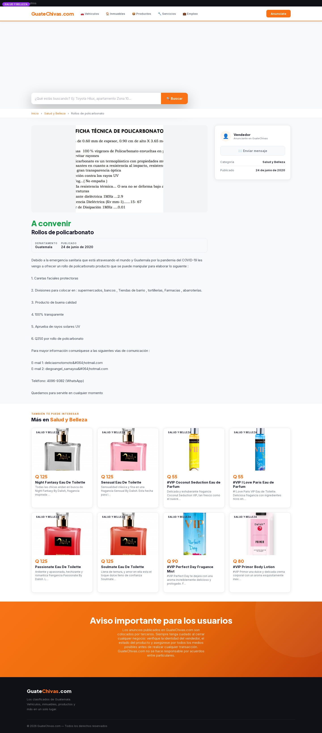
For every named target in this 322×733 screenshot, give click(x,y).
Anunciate (278, 13)
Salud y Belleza (55, 113)
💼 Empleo (190, 13)
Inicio (35, 113)
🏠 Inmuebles (115, 13)
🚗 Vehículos (89, 13)
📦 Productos (141, 13)
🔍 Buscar (174, 98)
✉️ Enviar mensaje (252, 151)
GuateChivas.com (52, 14)
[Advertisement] (161, 54)
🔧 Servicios (167, 13)
